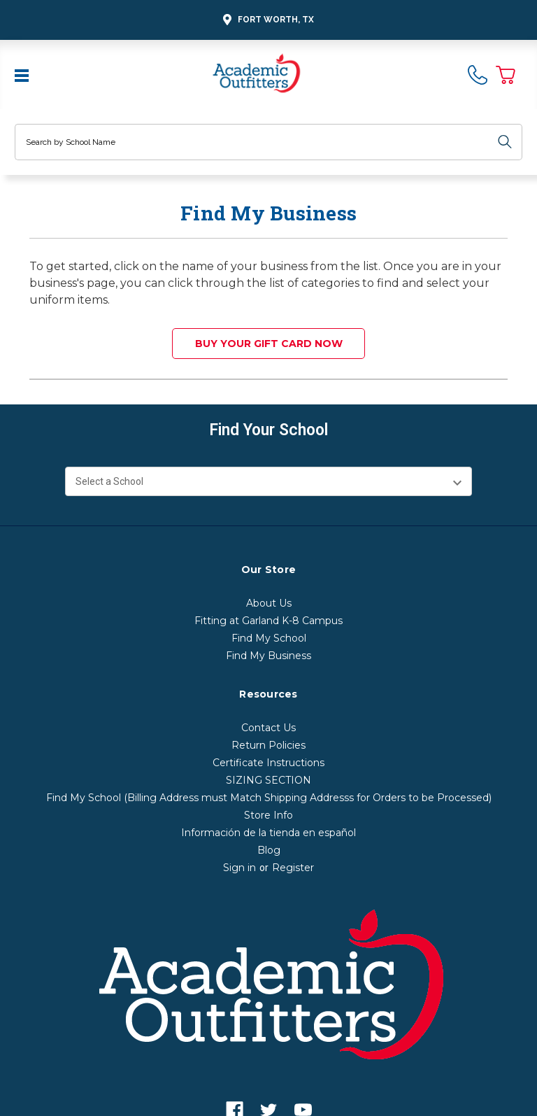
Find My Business (268, 655)
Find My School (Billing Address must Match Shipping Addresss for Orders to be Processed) (269, 797)
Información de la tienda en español (268, 832)
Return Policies (268, 745)
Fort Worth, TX (266, 20)
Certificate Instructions (268, 762)
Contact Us (268, 727)
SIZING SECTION (268, 780)
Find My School (268, 638)
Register (293, 867)
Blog (268, 850)
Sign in (239, 867)
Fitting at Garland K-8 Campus (268, 620)
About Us (269, 603)
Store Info (268, 815)
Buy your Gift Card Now (269, 343)
